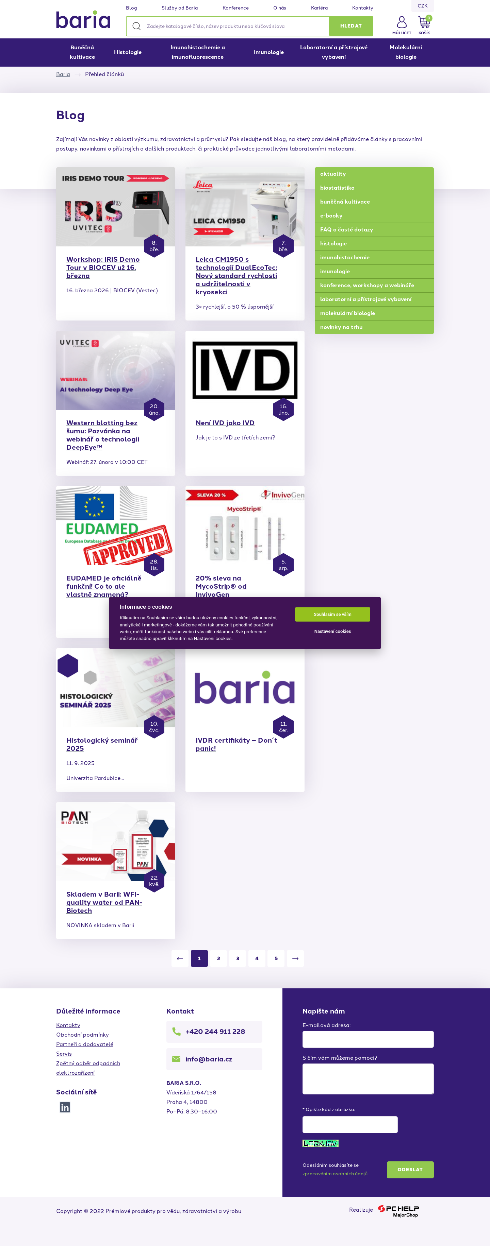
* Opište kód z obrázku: (329, 1109)
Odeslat (410, 1170)
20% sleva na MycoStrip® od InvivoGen (221, 586)
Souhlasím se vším (333, 614)
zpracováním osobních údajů (335, 1174)
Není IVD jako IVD (225, 423)
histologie (333, 243)
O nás (279, 8)
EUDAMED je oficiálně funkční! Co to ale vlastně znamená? (104, 586)
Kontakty (362, 8)
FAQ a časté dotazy (346, 229)
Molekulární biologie (406, 52)
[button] (351, 26)
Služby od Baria (180, 8)
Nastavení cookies (332, 631)
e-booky (331, 215)
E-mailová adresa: (326, 1025)
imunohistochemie (345, 257)
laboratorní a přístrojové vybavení (365, 299)
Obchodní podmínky (82, 1035)
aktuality (333, 174)
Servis (64, 1054)
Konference (236, 8)
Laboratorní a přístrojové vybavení (334, 52)
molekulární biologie (347, 313)
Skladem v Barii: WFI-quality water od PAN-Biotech (104, 902)
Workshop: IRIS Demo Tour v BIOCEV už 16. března (103, 267)
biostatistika (337, 188)
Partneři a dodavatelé (84, 1044)
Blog (131, 8)
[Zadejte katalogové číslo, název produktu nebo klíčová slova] (249, 26)
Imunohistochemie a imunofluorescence (197, 52)
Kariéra (319, 8)
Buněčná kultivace (82, 52)
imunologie (335, 271)
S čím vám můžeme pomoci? (340, 1058)
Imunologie (269, 52)
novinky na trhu (341, 327)
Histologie (128, 52)
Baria (63, 74)
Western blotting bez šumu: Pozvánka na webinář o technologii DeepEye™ (102, 435)
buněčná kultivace (345, 201)
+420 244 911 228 (215, 1031)
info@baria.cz (208, 1059)
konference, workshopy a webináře (367, 285)
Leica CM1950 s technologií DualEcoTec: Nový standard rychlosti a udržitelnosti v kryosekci (236, 275)
